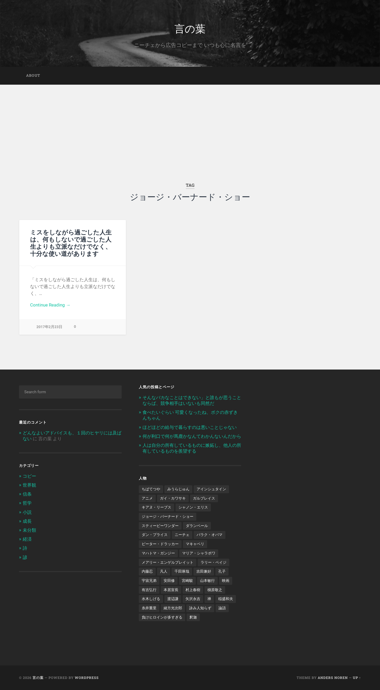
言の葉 (190, 27)
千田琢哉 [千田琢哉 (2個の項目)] (181, 571)
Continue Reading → (50, 305)
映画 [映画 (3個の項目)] (225, 580)
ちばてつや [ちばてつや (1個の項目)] (151, 489)
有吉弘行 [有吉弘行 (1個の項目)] (149, 590)
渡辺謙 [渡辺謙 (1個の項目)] (172, 599)
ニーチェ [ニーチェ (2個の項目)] (182, 535)
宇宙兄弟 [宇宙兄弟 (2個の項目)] (149, 580)
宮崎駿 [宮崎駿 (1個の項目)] (187, 580)
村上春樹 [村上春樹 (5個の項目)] (193, 590)
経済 (27, 539)
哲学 (27, 503)
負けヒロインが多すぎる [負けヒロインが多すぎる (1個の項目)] (162, 617)
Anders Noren (333, 677)
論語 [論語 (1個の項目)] (222, 608)
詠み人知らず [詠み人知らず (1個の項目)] (200, 608)
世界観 (29, 485)
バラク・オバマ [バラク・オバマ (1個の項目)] (209, 535)
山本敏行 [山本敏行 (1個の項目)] (207, 580)
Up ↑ (357, 677)
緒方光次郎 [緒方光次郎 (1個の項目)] (173, 608)
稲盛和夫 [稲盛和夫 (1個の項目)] (225, 599)
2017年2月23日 (49, 327)
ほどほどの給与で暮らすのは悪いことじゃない (189, 427)
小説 (27, 512)
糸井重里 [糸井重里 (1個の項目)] (149, 608)
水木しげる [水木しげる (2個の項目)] (151, 599)
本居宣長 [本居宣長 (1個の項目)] (171, 590)
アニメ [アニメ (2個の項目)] (147, 498)
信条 (27, 494)
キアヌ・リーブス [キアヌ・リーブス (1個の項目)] (156, 507)
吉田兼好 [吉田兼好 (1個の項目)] (203, 571)
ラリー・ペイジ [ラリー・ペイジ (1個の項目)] (213, 562)
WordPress (87, 677)
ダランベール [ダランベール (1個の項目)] (197, 526)
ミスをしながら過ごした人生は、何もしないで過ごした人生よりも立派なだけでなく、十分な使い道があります (71, 242)
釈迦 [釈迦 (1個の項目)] (193, 617)
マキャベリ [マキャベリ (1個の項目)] (195, 544)
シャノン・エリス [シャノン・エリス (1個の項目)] (193, 507)
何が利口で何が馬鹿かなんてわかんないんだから (191, 436)
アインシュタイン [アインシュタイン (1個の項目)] (211, 489)
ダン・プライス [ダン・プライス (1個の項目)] (155, 535)
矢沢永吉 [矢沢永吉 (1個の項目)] (193, 599)
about (33, 75)
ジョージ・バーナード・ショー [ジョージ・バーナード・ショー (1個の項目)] (167, 516)
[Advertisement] (190, 124)
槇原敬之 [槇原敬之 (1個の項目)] (214, 590)
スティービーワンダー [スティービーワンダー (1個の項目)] (160, 526)
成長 (27, 521)
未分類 (29, 530)
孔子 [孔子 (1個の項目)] (222, 571)
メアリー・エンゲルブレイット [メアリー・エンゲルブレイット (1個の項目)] (167, 562)
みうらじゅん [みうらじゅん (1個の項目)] (178, 489)
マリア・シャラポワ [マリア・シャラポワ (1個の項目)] (198, 553)
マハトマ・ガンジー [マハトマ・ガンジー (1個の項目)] (158, 553)
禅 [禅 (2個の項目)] (209, 599)
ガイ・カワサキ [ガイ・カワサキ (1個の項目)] (173, 498)
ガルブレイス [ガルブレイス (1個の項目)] (204, 498)
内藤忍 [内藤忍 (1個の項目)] (147, 571)
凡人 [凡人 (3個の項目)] (163, 571)
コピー (29, 476)
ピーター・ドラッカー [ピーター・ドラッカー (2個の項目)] (160, 544)
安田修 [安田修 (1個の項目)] (169, 580)
